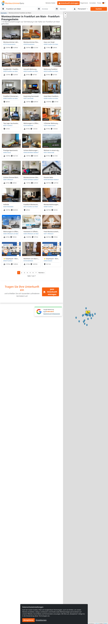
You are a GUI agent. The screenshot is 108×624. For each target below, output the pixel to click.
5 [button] (30, 273)
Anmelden (92, 3)
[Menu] (104, 3)
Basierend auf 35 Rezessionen (51, 314)
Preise (99, 3)
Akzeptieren (28, 620)
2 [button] (21, 273)
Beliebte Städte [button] (51, 3)
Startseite (4, 13)
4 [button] (27, 273)
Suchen (99, 9)
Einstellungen (41, 620)
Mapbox (106, 623)
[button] (41, 272)
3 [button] (24, 273)
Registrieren (84, 3)
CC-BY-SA (97, 623)
